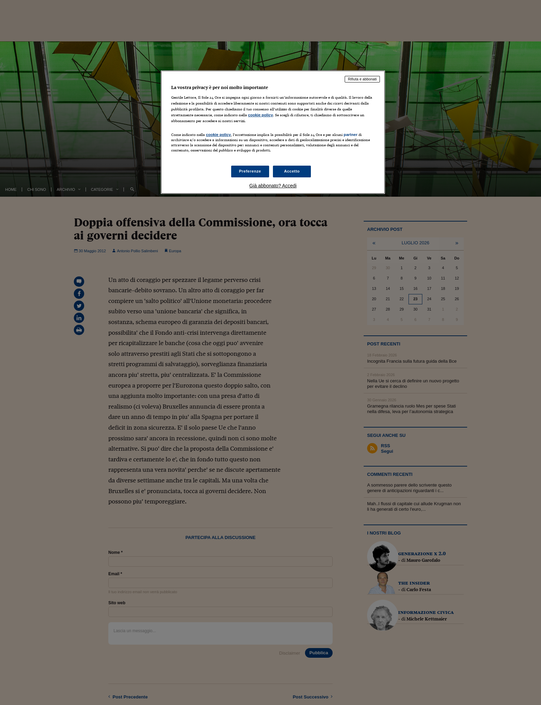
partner (350, 135)
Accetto (292, 171)
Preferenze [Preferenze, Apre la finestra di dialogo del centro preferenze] (250, 171)
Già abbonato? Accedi (273, 185)
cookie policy (260, 115)
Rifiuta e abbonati (362, 79)
